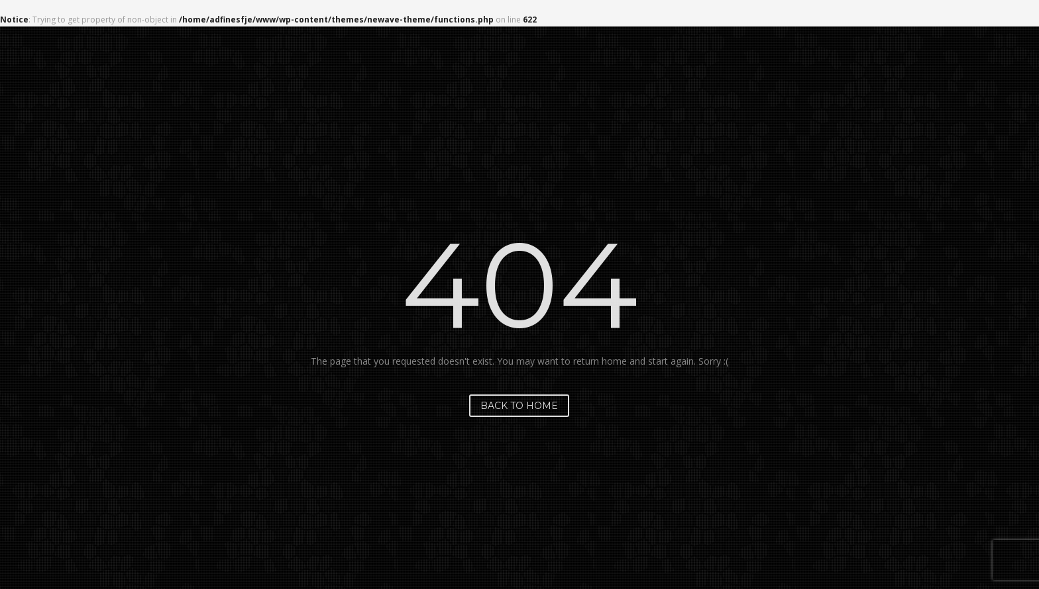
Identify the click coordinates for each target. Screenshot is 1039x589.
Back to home (519, 406)
